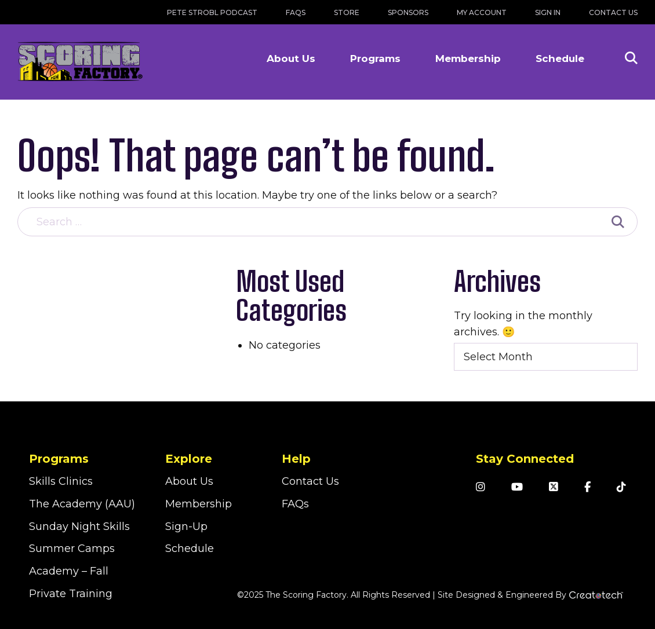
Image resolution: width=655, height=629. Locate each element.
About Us (291, 58)
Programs (375, 58)
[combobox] (546, 357)
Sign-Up (186, 526)
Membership (468, 58)
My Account (482, 12)
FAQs (295, 12)
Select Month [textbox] (498, 356)
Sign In (548, 12)
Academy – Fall (68, 571)
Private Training (70, 593)
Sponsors (408, 12)
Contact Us (613, 12)
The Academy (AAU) (82, 504)
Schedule (560, 58)
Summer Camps (72, 548)
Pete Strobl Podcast (212, 12)
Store (346, 12)
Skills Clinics (61, 481)
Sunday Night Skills (79, 526)
